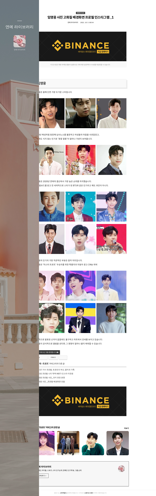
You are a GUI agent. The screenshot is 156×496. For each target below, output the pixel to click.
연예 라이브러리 (19, 27)
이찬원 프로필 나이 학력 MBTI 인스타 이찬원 (71, 373)
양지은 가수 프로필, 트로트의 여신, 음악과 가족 (72, 370)
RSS (24, 491)
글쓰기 (5, 491)
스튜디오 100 (105, 493)
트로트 (62, 363)
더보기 (143, 428)
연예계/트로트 (97, 13)
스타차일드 (80, 493)
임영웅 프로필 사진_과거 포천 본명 (67, 377)
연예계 (55, 363)
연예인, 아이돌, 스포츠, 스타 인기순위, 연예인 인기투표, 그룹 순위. (76, 470)
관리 (34, 491)
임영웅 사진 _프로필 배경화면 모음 (67, 381)
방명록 (15, 491)
